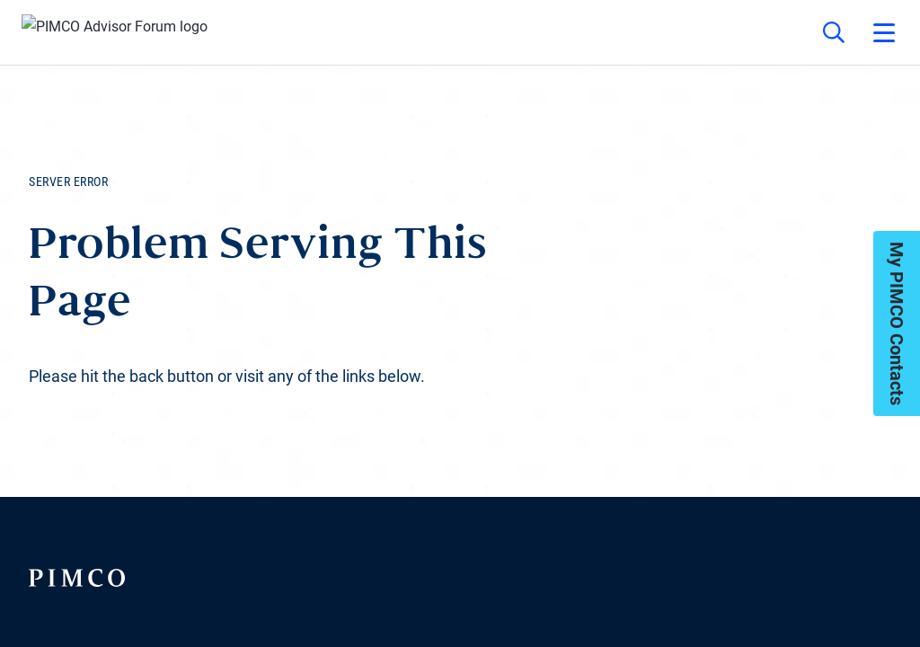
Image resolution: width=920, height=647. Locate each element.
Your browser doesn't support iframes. (460, 323)
